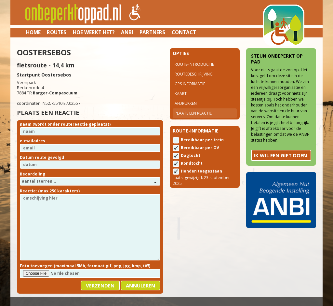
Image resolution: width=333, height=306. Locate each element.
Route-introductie (194, 64)
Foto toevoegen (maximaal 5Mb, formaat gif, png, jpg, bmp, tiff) (85, 266)
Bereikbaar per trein (202, 140)
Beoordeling (32, 174)
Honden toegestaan (201, 171)
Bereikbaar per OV (200, 147)
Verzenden (100, 285)
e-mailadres (32, 141)
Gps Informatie (190, 84)
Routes (56, 32)
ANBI (127, 32)
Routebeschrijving (194, 74)
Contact (184, 32)
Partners (152, 32)
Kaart (181, 93)
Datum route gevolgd (42, 157)
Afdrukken (186, 103)
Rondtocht (192, 163)
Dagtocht (190, 155)
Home (33, 32)
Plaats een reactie (193, 113)
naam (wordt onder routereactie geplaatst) (65, 124)
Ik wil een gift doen (280, 155)
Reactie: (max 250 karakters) (50, 191)
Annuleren (140, 285)
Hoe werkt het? (94, 32)
